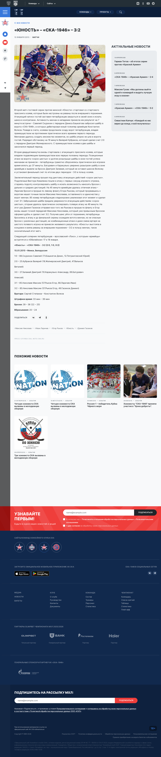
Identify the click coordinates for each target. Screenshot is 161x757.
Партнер (85, 643)
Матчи (35, 37)
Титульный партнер (28, 643)
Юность (70, 328)
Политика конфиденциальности (90, 734)
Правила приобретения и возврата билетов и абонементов (135, 737)
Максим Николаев (24, 328)
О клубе (53, 597)
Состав (89, 597)
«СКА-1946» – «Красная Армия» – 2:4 (133, 77)
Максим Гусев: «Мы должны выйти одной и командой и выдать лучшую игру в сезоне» (133, 92)
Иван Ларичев (42, 328)
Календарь (126, 597)
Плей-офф (125, 610)
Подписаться (145, 512)
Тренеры (89, 600)
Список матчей (127, 600)
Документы (55, 606)
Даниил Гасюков (85, 328)
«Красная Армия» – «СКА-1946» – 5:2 (133, 108)
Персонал (90, 603)
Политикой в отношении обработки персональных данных (108, 519)
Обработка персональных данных (117, 734)
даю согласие (74, 526)
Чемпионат (127, 593)
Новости (18, 597)
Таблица (125, 603)
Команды (84, 12)
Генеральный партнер (57, 643)
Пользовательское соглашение (145, 734)
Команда (90, 593)
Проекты (104, 12)
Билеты (18, 601)
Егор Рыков (58, 328)
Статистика (91, 606)
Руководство (55, 600)
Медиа (17, 593)
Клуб (52, 593)
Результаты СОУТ (68, 734)
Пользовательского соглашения (71, 709)
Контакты (54, 603)
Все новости (22, 23)
